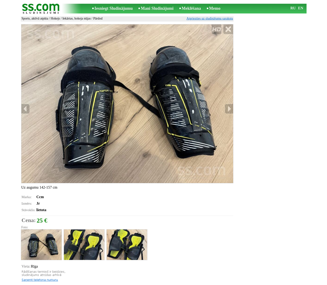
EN (300, 8)
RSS (184, 282)
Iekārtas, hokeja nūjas (77, 18)
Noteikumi (109, 282)
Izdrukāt (31, 269)
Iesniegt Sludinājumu (114, 8)
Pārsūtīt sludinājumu (39, 274)
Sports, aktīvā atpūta (35, 18)
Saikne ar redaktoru (132, 282)
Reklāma (155, 282)
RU (293, 8)
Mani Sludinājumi (157, 8)
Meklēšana (191, 8)
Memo (215, 8)
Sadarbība (170, 282)
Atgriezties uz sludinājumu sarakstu (209, 18)
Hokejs (55, 18)
